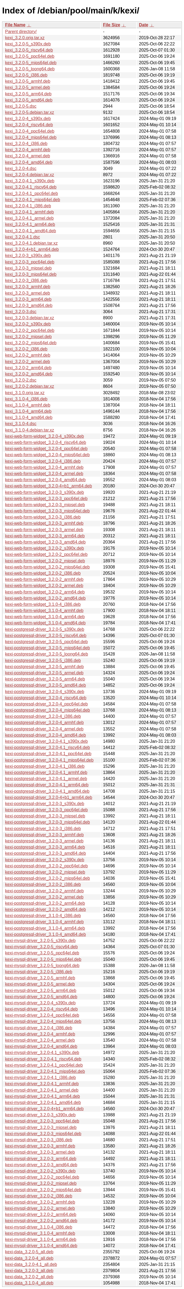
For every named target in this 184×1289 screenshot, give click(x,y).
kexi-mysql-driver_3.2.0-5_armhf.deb (40, 978)
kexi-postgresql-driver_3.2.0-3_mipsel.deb (45, 816)
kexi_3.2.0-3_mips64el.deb (30, 274)
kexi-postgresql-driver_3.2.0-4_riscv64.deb (45, 698)
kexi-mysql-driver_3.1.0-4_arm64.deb (40, 1239)
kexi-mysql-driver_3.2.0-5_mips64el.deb (43, 959)
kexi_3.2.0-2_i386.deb (26, 349)
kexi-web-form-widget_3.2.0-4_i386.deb (43, 461)
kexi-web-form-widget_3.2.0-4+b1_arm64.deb (48, 486)
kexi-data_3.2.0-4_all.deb (29, 1258)
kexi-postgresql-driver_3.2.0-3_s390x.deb (44, 803)
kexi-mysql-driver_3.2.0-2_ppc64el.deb (42, 1177)
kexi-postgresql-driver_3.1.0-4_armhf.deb (44, 921)
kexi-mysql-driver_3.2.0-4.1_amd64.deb (43, 1102)
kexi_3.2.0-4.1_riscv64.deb (30, 187)
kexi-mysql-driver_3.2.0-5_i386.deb (38, 971)
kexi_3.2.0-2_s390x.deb (28, 324)
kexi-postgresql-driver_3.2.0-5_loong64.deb (46, 654)
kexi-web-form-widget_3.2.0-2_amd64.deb (45, 598)
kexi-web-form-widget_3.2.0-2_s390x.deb (44, 548)
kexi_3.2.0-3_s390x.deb (28, 255)
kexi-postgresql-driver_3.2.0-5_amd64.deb (45, 685)
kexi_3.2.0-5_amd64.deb (28, 100)
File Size (111, 25)
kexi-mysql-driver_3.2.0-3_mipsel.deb (41, 1127)
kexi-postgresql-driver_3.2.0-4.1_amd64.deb (47, 791)
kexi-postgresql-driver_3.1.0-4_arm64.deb (45, 928)
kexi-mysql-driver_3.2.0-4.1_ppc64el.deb (44, 1065)
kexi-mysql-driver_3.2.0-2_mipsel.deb (41, 1183)
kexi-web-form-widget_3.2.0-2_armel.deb (44, 585)
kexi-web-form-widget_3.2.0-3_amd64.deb (45, 542)
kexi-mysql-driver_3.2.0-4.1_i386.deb (40, 1077)
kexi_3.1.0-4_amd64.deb (28, 417)
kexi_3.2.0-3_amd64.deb (28, 305)
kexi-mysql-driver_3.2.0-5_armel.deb (40, 984)
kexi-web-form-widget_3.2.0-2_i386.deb (43, 573)
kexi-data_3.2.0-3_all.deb (29, 1270)
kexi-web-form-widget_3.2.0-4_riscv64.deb (45, 442)
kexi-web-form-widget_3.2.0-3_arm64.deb (45, 536)
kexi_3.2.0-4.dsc (21, 168)
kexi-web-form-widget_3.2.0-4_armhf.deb (44, 467)
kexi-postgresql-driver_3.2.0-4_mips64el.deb (47, 710)
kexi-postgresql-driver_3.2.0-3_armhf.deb (44, 834)
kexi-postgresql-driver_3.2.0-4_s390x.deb (44, 691)
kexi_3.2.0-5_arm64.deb (28, 94)
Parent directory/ (21, 31)
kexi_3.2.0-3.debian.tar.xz (29, 318)
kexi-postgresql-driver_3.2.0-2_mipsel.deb (45, 872)
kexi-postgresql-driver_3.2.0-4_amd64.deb (45, 735)
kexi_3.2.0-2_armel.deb (27, 361)
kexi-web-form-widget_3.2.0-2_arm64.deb (45, 592)
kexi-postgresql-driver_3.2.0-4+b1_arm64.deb (48, 797)
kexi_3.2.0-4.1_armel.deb (29, 218)
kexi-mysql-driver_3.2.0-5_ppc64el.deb (42, 953)
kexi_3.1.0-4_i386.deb (26, 399)
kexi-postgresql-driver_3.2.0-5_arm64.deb (45, 679)
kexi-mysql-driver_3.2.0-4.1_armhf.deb (42, 1083)
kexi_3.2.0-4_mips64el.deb (30, 137)
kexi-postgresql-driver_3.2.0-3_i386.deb (43, 828)
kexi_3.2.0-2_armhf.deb (27, 355)
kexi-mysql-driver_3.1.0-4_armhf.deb (40, 1233)
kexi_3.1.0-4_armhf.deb (27, 405)
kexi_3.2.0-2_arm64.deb (28, 367)
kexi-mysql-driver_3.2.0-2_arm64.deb (40, 1214)
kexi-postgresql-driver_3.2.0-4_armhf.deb (44, 722)
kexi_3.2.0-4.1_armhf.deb (29, 212)
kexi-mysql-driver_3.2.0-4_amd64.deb (41, 1046)
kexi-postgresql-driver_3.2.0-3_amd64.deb (45, 853)
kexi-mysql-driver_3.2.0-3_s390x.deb (40, 1115)
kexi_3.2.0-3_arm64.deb (28, 299)
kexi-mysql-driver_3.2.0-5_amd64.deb (41, 996)
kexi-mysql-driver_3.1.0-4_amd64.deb (41, 1245)
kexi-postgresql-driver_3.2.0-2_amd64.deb (45, 909)
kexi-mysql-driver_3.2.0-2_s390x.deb (40, 1171)
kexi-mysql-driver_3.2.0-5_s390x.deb (40, 940)
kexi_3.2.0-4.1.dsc (22, 237)
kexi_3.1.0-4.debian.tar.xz (29, 430)
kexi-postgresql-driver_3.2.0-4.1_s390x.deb (46, 741)
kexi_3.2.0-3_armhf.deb (27, 286)
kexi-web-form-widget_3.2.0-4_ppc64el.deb (46, 448)
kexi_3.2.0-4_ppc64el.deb (29, 131)
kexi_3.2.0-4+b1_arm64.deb (32, 249)
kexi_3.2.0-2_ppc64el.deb (29, 330)
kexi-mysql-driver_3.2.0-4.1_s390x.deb (42, 1052)
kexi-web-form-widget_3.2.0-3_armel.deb (44, 529)
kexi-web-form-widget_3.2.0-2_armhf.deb (44, 579)
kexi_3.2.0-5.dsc (21, 106)
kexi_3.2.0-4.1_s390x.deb (29, 181)
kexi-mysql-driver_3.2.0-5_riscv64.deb (41, 946)
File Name (15, 25)
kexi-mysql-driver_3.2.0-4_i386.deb (38, 1028)
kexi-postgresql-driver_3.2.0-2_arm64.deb (45, 903)
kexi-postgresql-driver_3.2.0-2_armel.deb (44, 897)
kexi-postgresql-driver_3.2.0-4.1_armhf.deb (46, 772)
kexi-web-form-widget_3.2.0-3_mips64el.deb (47, 511)
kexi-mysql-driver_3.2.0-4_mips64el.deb (43, 1021)
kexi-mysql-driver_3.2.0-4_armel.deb (40, 1040)
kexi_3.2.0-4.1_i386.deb (28, 206)
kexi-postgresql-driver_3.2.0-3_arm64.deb (45, 847)
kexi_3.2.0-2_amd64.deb (28, 374)
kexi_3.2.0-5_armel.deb (27, 87)
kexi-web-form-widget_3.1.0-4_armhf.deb (44, 610)
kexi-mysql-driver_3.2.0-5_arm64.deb (40, 990)
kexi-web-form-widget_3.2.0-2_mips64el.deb (47, 567)
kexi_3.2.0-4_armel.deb (27, 156)
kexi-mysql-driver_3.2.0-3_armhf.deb (40, 1146)
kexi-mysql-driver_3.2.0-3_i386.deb (38, 1140)
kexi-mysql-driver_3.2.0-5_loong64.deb (42, 965)
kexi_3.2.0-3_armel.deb (27, 293)
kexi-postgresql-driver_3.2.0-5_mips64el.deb (47, 648)
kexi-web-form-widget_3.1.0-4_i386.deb (43, 604)
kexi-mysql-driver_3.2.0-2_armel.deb (40, 1208)
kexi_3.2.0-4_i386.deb (26, 143)
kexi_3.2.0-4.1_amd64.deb (30, 231)
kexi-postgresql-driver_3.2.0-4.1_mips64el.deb (49, 760)
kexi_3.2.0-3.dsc (21, 311)
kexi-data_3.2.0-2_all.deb (29, 1276)
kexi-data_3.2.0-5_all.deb (29, 1252)
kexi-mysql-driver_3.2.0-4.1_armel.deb (41, 1090)
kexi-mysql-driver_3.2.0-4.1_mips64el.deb (45, 1071)
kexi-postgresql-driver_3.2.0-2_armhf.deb (44, 891)
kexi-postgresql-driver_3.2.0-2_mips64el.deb (47, 878)
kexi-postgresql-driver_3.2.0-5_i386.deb (43, 660)
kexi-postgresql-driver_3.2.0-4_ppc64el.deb (46, 704)
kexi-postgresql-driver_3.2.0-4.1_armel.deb (46, 778)
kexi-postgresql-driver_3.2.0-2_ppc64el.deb (46, 866)
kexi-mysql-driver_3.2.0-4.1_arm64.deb (42, 1096)
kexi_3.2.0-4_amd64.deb (28, 162)
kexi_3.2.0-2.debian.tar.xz (29, 386)
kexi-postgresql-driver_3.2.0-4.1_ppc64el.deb (48, 753)
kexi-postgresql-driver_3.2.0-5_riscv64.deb (45, 635)
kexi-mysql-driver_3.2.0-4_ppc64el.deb (42, 1015)
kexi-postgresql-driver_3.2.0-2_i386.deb (43, 884)
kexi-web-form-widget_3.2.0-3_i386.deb (43, 517)
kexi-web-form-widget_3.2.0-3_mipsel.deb (45, 504)
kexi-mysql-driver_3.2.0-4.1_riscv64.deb (43, 1059)
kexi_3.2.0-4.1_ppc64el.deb (31, 193)
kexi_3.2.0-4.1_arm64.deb (30, 224)
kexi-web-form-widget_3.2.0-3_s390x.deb (44, 492)
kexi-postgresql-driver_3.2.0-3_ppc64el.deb (46, 810)
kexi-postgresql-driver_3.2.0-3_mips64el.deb (47, 822)
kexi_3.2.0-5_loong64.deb (30, 69)
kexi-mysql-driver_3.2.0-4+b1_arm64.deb (44, 1108)
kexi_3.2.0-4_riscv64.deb (29, 124)
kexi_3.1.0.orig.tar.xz (25, 392)
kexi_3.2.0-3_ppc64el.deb (29, 262)
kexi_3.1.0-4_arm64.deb (28, 411)
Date (143, 25)
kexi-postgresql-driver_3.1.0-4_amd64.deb (45, 934)
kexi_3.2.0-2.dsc (21, 380)
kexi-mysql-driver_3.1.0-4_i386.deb (38, 1227)
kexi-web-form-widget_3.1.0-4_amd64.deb (45, 623)
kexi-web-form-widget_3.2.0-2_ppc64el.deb (46, 554)
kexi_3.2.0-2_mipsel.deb (28, 336)
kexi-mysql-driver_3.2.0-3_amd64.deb (41, 1165)
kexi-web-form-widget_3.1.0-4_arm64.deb (45, 616)
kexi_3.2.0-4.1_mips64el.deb (32, 199)
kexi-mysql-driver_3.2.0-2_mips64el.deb (43, 1189)
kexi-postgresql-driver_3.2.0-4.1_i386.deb (44, 766)
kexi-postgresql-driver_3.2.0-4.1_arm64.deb (46, 785)
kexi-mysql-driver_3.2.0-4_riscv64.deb (41, 1009)
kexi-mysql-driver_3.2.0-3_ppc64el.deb (42, 1121)
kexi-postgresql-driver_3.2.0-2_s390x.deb (44, 859)
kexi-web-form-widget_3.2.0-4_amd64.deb (45, 479)
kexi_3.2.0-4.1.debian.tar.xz (31, 243)
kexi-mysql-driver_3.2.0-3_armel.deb (40, 1152)
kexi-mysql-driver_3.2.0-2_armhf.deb (40, 1202)
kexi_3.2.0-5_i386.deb (26, 75)
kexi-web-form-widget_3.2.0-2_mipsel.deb (45, 561)
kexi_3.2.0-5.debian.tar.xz (29, 112)
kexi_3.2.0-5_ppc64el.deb (29, 56)
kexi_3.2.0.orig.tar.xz (25, 37)
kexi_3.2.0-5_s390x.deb (28, 44)
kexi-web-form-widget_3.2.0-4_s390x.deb (44, 436)
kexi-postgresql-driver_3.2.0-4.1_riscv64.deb (47, 747)
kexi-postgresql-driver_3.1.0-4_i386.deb (43, 915)
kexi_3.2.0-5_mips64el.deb (30, 62)
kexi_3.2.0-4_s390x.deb (28, 118)
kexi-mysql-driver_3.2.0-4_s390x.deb (40, 1003)
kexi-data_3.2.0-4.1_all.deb (31, 1264)
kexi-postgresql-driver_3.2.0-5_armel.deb (44, 673)
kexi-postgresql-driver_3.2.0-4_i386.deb (43, 716)
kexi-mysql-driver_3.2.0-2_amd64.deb (41, 1220)
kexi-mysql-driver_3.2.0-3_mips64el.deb (43, 1133)
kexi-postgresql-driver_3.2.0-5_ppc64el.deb (46, 641)
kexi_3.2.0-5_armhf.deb (27, 81)
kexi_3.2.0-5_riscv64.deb (29, 50)
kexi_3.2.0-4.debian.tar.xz (29, 174)
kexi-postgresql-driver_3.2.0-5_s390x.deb (44, 629)
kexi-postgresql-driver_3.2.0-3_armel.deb (44, 841)
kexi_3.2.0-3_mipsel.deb (28, 268)
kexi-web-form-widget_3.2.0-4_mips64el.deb (47, 454)
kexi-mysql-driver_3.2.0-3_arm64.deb (40, 1158)
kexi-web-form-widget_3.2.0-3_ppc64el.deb (46, 498)
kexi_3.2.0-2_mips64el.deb (30, 343)
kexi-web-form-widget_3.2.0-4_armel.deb (44, 473)
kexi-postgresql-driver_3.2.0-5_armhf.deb (44, 666)
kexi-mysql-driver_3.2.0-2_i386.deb (38, 1196)
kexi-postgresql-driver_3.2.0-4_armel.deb (44, 729)
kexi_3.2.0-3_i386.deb (26, 280)
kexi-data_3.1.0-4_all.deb (29, 1283)
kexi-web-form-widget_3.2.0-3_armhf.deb (44, 523)
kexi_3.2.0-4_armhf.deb (27, 149)
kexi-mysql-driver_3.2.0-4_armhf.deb (40, 1034)
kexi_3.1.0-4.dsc (21, 423)
